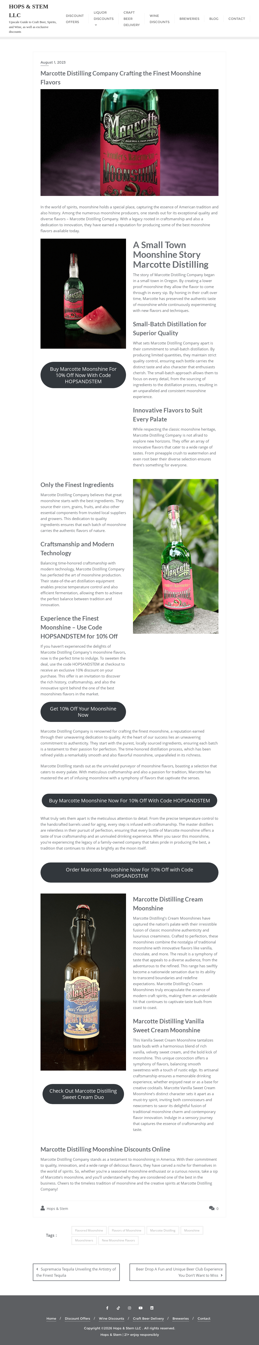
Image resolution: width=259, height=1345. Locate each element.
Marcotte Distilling (162, 1230)
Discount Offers (77, 1318)
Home (51, 1318)
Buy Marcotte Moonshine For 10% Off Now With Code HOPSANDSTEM (83, 375)
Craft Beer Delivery (148, 1318)
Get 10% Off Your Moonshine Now (83, 711)
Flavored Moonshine (89, 1230)
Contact (204, 1318)
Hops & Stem (54, 1208)
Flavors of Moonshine (126, 1230)
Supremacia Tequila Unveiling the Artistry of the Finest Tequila (76, 1272)
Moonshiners (84, 1240)
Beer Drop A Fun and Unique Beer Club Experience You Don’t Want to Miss (179, 1272)
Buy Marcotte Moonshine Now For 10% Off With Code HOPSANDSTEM (129, 800)
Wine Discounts (111, 1318)
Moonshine (192, 1230)
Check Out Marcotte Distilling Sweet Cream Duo (83, 1093)
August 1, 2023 (53, 62)
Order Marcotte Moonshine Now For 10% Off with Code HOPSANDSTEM (129, 872)
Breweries (181, 1318)
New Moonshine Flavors (118, 1240)
